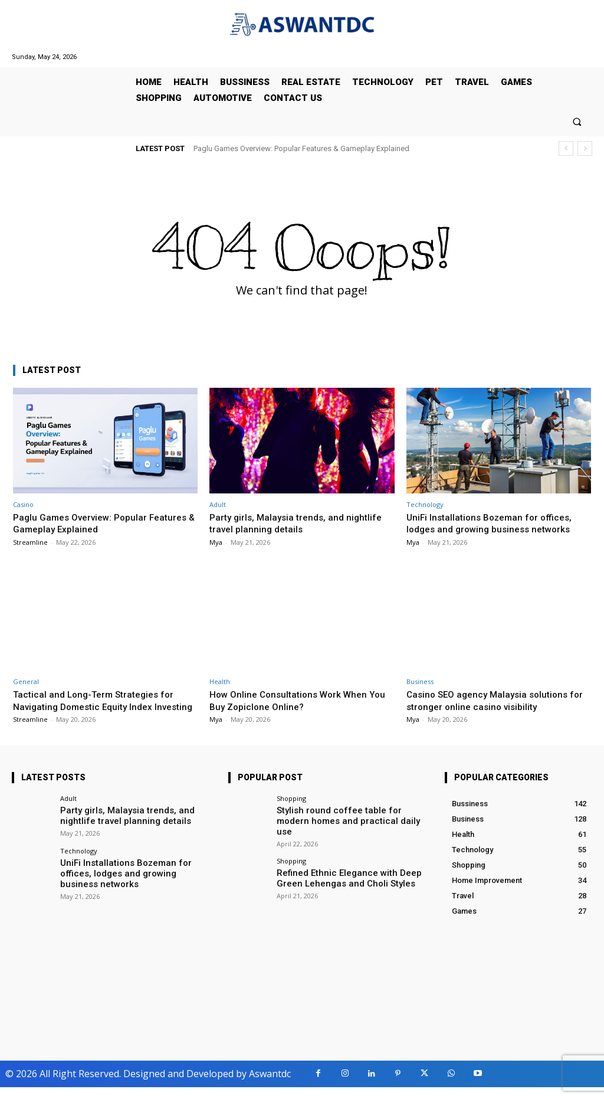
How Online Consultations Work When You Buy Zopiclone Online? (294, 700)
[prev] (566, 148)
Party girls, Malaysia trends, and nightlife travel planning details (300, 523)
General (26, 681)
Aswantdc (270, 1086)
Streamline (30, 542)
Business (420, 681)
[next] (584, 148)
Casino (23, 504)
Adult (217, 504)
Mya (215, 542)
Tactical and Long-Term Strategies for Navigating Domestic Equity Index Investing (100, 706)
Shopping (291, 810)
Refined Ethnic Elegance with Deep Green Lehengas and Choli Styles (349, 879)
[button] (577, 121)
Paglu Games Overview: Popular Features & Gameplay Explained (301, 148)
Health (219, 681)
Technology (425, 504)
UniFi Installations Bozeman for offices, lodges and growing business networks (494, 523)
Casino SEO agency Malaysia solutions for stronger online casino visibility (492, 700)
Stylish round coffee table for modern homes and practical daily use (343, 826)
